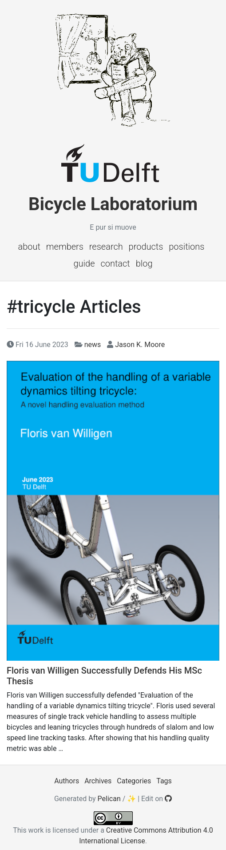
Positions (186, 246)
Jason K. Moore (140, 344)
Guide (84, 263)
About (29, 246)
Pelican (109, 798)
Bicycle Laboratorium (113, 204)
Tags (164, 781)
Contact (115, 263)
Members (64, 246)
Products (146, 246)
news (92, 344)
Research (106, 246)
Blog (144, 263)
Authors (66, 781)
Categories (134, 781)
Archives (97, 781)
